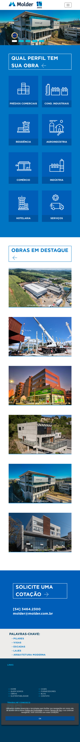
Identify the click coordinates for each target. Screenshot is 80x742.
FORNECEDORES (48, 691)
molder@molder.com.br (33, 613)
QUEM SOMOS (17, 691)
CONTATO (45, 696)
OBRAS (14, 694)
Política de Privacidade (33, 710)
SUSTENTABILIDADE (19, 696)
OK (40, 719)
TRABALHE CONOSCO (18, 703)
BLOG (43, 694)
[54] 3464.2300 (27, 609)
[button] (6, 27)
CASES (44, 689)
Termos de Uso (56, 710)
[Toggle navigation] (68, 5)
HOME (13, 689)
